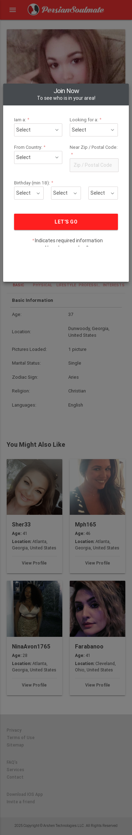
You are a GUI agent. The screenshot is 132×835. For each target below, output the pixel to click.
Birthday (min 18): (37, 169)
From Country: (33, 133)
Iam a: (26, 106)
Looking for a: (84, 106)
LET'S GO (66, 208)
